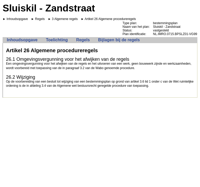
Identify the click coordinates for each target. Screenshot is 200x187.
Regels (40, 19)
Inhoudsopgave (17, 19)
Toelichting (57, 40)
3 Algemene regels (65, 19)
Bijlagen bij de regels (119, 40)
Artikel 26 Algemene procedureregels (110, 19)
